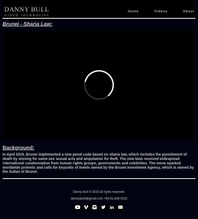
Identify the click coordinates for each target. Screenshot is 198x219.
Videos (161, 11)
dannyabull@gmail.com (87, 198)
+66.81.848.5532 (115, 198)
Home (133, 11)
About (188, 11)
